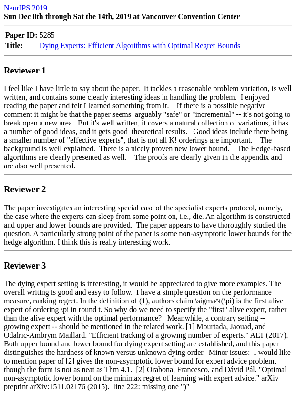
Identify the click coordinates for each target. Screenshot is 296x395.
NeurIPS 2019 (25, 8)
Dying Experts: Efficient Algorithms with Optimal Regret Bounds (140, 46)
